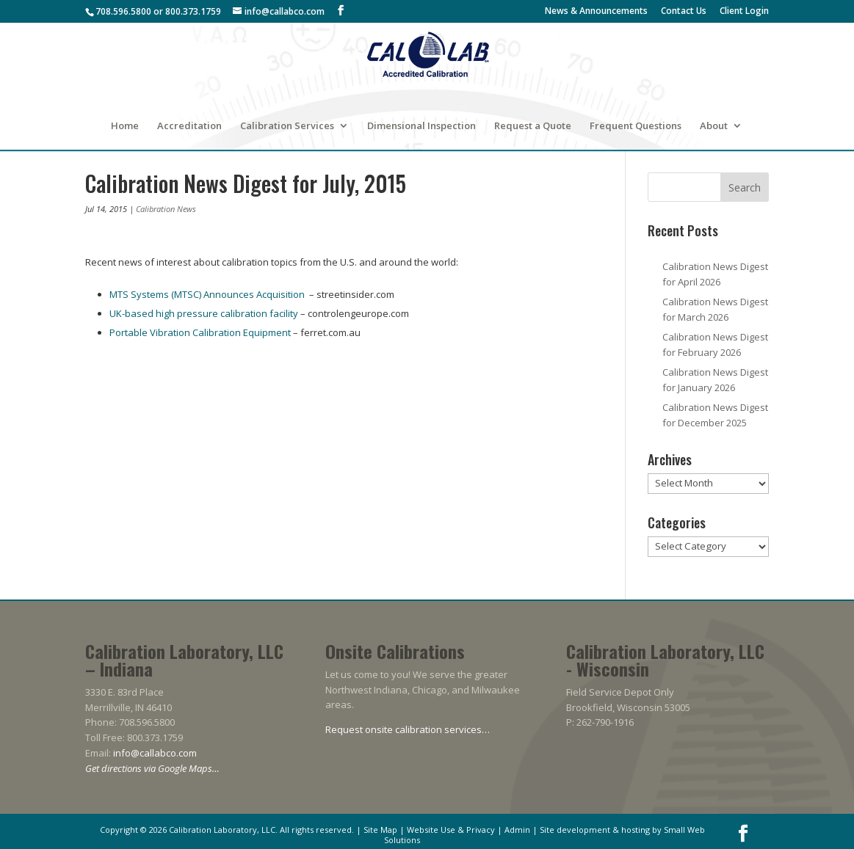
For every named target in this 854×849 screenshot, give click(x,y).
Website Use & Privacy (451, 829)
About (714, 126)
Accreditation (189, 126)
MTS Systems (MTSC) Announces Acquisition (207, 294)
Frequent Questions (635, 126)
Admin (517, 829)
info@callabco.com (155, 752)
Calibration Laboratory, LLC (222, 829)
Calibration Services (287, 126)
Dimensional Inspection (421, 126)
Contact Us (683, 12)
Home (125, 126)
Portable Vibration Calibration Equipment (200, 332)
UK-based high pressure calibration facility (203, 313)
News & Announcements (596, 12)
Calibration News (166, 208)
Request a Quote (532, 126)
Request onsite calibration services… (407, 729)
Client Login (744, 12)
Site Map (380, 829)
